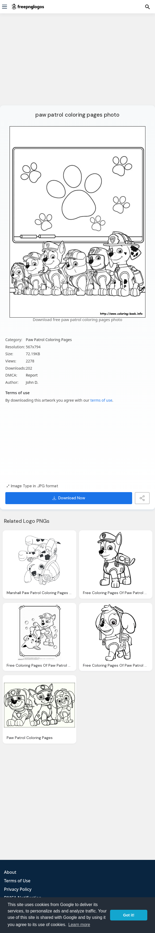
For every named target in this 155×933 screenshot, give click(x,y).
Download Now (68, 498)
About (10, 872)
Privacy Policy (17, 889)
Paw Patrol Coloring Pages (49, 339)
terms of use (101, 400)
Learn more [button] (79, 924)
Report (32, 375)
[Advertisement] (77, 62)
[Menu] (4, 6)
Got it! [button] (128, 915)
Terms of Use (17, 881)
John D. (32, 382)
